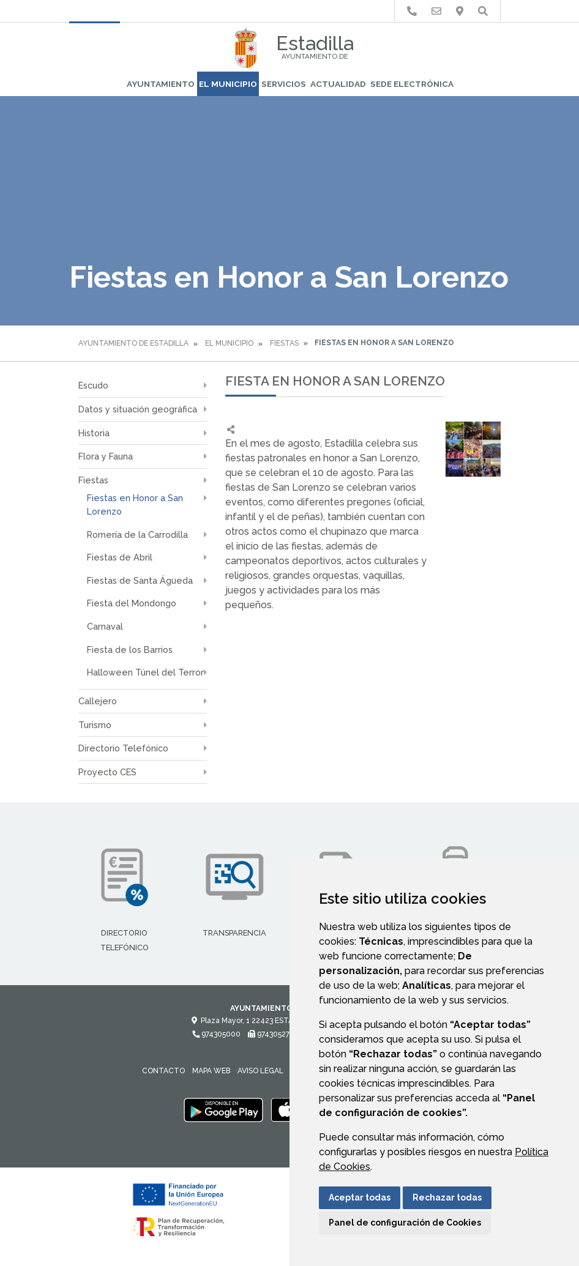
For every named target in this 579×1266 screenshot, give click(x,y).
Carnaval (105, 626)
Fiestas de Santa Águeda (140, 580)
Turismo (94, 725)
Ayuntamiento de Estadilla (133, 343)
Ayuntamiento (161, 84)
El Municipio (228, 84)
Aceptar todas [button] (359, 1197)
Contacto (163, 1071)
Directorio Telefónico (123, 748)
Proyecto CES (107, 772)
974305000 (216, 1034)
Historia (94, 433)
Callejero (97, 701)
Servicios (283, 84)
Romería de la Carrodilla (137, 534)
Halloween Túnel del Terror (145, 672)
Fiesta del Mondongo (131, 603)
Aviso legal (260, 1071)
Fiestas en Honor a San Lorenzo (135, 504)
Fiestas (284, 343)
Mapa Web (211, 1071)
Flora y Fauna (105, 456)
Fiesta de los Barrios (130, 649)
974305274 (271, 1034)
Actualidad (338, 84)
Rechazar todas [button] (447, 1197)
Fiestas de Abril (119, 557)
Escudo (93, 385)
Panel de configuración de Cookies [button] (405, 1222)
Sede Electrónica (412, 84)
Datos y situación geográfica (137, 409)
